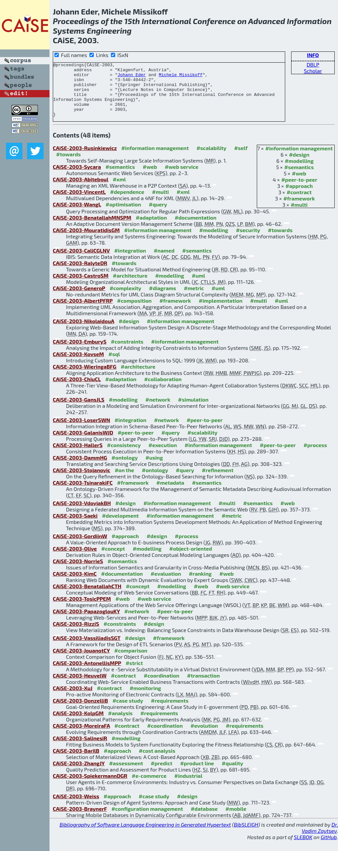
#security (248, 241)
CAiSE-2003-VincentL (79, 202)
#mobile (235, 819)
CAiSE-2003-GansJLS (78, 410)
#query (158, 215)
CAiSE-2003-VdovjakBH (82, 514)
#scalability (211, 159)
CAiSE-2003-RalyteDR (80, 274)
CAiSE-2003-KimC (75, 584)
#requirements (169, 711)
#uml (198, 286)
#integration (130, 261)
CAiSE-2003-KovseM (78, 365)
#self (241, 159)
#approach (299, 197)
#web (299, 184)
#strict (134, 674)
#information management (299, 159)
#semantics (299, 178)
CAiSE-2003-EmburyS (79, 352)
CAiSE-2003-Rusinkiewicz (85, 159)
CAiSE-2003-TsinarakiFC (83, 493)
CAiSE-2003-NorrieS (78, 572)
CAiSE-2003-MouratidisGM (86, 241)
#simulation (193, 410)
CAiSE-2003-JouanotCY (81, 661)
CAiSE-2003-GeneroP (79, 299)
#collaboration (163, 390)
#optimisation (123, 215)
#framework (299, 209)
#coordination (161, 686)
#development (120, 526)
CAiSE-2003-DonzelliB (80, 711)
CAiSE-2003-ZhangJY (79, 774)
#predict (161, 774)
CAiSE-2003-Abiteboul (80, 190)
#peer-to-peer (299, 190)
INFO (313, 55)
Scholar (313, 71)
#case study (128, 711)
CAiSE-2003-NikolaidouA (83, 332)
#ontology (125, 468)
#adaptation (151, 228)
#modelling (299, 171)
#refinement (218, 481)
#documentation (195, 228)
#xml (119, 190)
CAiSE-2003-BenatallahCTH (87, 597)
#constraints (127, 352)
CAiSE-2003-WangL (77, 215)
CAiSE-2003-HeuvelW (80, 686)
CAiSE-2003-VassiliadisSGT (86, 649)
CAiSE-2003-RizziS (76, 634)
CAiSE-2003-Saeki (75, 526)
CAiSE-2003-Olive (75, 559)
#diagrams (162, 299)
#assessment (126, 774)
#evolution (204, 736)
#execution (163, 456)
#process (315, 456)
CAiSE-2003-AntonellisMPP (87, 674)
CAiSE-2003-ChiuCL (77, 390)
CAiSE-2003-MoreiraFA (81, 736)
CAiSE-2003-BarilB (76, 761)
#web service (181, 177)
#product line (197, 774)
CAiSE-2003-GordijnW (80, 547)
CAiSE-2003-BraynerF (80, 819)
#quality (232, 774)
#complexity (125, 299)
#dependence (127, 202)
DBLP (313, 64)
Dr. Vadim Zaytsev (320, 838)
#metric (194, 299)
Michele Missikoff (181, 77)
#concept (113, 559)
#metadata (170, 493)
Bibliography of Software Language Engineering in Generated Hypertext (145, 835)
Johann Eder (132, 77)
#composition (134, 311)
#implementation (220, 311)
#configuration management (147, 819)
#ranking (200, 584)
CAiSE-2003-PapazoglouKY (86, 622)
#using (154, 468)
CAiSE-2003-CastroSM (80, 286)
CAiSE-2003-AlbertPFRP (83, 311)
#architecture (130, 286)
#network (157, 410)
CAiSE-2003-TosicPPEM (82, 609)
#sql (114, 365)
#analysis (120, 724)
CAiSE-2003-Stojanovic (81, 481)
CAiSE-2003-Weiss (76, 807)
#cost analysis (157, 761)
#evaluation (166, 584)
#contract (299, 203)
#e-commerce (149, 786)
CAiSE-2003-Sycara (77, 177)
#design (299, 165)
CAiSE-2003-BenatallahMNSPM (92, 228)
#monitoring (145, 699)
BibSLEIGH (246, 835)
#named (164, 261)
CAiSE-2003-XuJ (72, 699)
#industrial (188, 786)
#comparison (131, 661)
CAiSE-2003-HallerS (78, 456)
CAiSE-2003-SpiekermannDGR (90, 786)
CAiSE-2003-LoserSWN (81, 431)
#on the (124, 481)
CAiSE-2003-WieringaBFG (84, 377)
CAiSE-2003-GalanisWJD (83, 443)
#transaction (203, 686)
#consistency (124, 456)
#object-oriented (190, 559)
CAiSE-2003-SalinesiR (80, 749)
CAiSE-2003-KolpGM (78, 724)
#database (204, 819)
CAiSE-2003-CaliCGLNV (81, 261)
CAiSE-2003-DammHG (80, 468)
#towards (68, 165)
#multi (299, 215)
